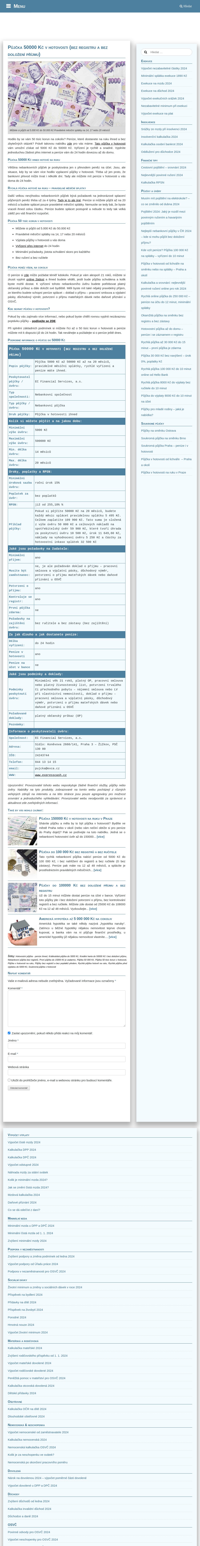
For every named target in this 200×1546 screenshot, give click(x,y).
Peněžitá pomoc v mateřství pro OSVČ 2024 (36, 1378)
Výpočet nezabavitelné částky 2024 (164, 68)
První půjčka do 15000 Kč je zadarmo (57, 960)
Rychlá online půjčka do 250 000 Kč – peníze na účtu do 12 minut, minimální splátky (165, 302)
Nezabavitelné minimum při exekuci (164, 105)
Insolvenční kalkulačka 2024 (159, 136)
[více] (100, 836)
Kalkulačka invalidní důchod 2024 (29, 1508)
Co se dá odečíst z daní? (24, 1209)
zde (69, 143)
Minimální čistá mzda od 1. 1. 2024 (30, 1233)
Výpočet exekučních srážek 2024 (162, 98)
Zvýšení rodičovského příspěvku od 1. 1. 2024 (38, 1355)
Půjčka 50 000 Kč (85, 960)
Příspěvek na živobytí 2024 (25, 1309)
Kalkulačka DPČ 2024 (22, 1157)
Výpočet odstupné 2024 (23, 1164)
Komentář (15, 988)
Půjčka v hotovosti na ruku (21, 963)
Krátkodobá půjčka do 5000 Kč (63, 956)
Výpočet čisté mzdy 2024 (24, 1142)
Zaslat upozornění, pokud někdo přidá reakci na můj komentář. (52, 1033)
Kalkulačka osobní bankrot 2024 (162, 144)
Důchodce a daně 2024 (23, 1516)
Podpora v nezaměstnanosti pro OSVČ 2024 (37, 1271)
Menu (19, 6)
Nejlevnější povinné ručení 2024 (162, 175)
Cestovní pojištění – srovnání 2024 (163, 167)
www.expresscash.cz (51, 775)
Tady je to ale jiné (69, 200)
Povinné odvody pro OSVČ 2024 (29, 1532)
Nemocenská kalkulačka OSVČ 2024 (32, 1447)
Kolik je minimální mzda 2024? (27, 1179)
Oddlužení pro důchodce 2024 (160, 151)
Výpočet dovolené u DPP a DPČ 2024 (32, 1485)
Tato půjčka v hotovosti (110, 143)
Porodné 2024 (17, 1317)
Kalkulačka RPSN (152, 182)
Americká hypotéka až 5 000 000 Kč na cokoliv (75, 919)
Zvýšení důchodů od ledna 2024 (29, 1501)
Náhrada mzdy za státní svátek (28, 1172)
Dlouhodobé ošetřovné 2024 (26, 1416)
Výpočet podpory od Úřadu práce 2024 (33, 1264)
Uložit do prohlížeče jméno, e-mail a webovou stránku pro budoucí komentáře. (61, 1080)
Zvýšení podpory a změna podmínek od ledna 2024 (41, 1256)
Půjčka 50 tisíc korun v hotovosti (110, 960)
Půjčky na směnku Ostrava (158, 430)
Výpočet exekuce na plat (157, 113)
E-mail (13, 1053)
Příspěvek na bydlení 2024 (25, 1294)
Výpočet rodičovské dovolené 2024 (30, 1370)
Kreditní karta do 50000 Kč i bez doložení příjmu (103, 956)
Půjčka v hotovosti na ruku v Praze (163, 472)
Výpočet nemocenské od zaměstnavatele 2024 (38, 1432)
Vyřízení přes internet (29, 246)
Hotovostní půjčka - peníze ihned (31, 956)
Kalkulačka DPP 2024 (22, 1149)
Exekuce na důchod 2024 (157, 90)
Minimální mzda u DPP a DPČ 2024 (31, 1225)
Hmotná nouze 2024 (21, 1324)
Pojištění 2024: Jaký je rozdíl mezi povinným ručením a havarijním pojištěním (163, 217)
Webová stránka (18, 1067)
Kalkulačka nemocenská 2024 (27, 1439)
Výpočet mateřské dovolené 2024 (29, 1363)
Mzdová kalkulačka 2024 (24, 1194)
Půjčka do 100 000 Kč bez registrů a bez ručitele (77, 852)
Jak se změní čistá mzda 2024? (28, 1187)
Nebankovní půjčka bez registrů (23, 960)
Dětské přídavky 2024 (22, 1393)
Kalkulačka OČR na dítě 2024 (27, 1409)
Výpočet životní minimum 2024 (28, 1332)
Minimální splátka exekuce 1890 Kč (164, 75)
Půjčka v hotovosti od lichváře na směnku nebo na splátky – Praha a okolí (163, 269)
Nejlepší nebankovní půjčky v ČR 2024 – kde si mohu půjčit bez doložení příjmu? (166, 236)
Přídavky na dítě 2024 (22, 1302)
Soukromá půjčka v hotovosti (42, 967)
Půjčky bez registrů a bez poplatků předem (55, 963)
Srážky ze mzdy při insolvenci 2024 (164, 129)
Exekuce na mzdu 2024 (156, 83)
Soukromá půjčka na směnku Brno (163, 438)
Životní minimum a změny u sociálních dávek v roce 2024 (45, 1287)
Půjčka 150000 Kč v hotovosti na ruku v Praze (76, 818)
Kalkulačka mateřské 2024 (25, 1348)
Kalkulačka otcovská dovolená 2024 (31, 1385)
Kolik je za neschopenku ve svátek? (31, 1454)
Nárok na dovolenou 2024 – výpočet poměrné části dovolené (47, 1478)
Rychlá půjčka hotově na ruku (92, 963)
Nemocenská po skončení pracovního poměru (38, 1462)
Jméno (13, 1040)
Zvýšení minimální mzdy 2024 (27, 1240)
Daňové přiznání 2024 (22, 1202)
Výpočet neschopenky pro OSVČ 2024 (33, 1539)
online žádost (35, 279)
